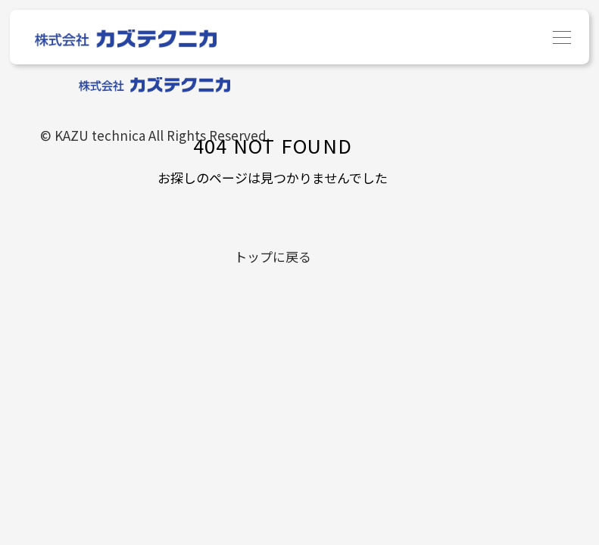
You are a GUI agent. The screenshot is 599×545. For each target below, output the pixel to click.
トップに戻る (272, 256)
